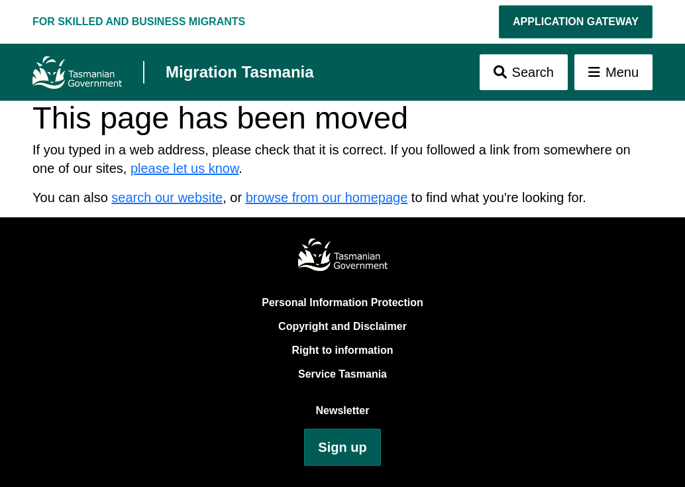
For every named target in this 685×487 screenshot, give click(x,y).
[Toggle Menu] (613, 72)
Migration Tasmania (240, 72)
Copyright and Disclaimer (342, 326)
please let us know (184, 168)
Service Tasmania (342, 374)
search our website (167, 197)
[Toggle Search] (524, 72)
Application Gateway (576, 21)
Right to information (343, 350)
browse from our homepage (327, 197)
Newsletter (343, 410)
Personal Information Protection (342, 302)
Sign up (342, 447)
